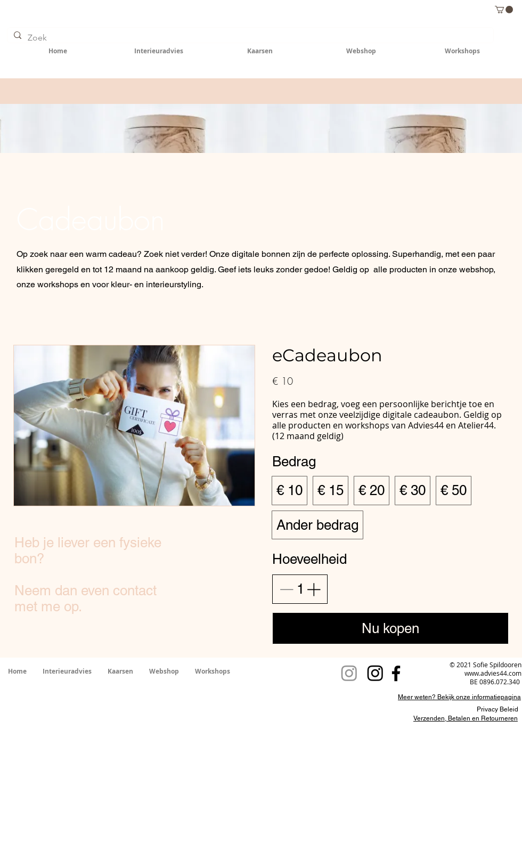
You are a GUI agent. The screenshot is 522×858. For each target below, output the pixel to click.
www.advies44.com (492, 673)
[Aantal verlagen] (286, 589)
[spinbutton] (300, 588)
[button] (504, 9)
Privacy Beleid (497, 709)
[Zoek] (249, 38)
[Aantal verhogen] (313, 589)
